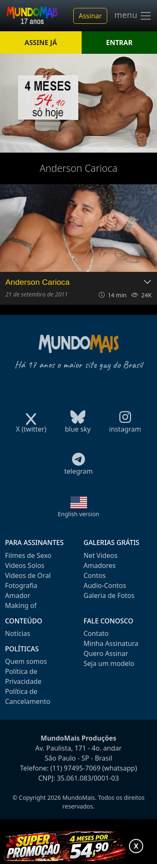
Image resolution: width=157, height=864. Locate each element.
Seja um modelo (109, 663)
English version (79, 514)
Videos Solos (24, 565)
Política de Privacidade (23, 676)
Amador (17, 595)
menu (133, 16)
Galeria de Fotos (109, 595)
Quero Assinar (106, 653)
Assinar (90, 15)
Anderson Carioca (37, 282)
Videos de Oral (28, 575)
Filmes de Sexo (28, 555)
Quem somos (26, 661)
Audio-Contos (105, 585)
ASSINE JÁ (41, 42)
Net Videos (101, 555)
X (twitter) (31, 426)
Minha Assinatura (111, 643)
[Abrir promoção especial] (78, 846)
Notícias (17, 633)
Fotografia (21, 585)
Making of (20, 605)
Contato (96, 633)
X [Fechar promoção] (136, 846)
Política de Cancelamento (27, 696)
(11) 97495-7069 (75, 768)
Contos (95, 575)
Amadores (100, 565)
